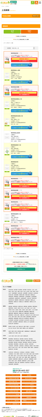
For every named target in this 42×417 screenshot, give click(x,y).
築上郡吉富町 (32, 321)
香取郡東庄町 (24, 360)
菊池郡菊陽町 (16, 294)
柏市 (9, 355)
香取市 (29, 357)
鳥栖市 (12, 331)
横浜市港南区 (11, 342)
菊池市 (21, 291)
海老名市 (25, 347)
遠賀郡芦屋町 (28, 316)
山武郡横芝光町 (11, 362)
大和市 (22, 347)
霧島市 (27, 326)
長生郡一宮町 (17, 362)
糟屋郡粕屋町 (26, 313)
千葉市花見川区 (16, 352)
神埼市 (15, 331)
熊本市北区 (29, 289)
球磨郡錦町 (16, 299)
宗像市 (20, 309)
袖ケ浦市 (13, 357)
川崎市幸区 (26, 343)
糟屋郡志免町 (31, 311)
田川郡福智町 (15, 321)
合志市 (10, 293)
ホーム (3, 6)
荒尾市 (10, 291)
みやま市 (10, 311)
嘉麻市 (24, 316)
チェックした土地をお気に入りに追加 (21, 39)
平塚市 (34, 345)
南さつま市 (10, 328)
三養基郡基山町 (27, 331)
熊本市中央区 (11, 289)
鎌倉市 (37, 345)
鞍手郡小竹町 (21, 318)
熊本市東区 (16, 289)
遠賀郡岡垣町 (11, 318)
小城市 (19, 332)
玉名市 (15, 291)
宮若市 (21, 316)
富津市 (32, 355)
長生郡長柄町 (11, 364)
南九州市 (14, 328)
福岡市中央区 (20, 306)
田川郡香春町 (11, 320)
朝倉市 (36, 309)
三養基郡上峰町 (33, 331)
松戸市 (24, 353)
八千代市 (18, 355)
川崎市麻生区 (26, 345)
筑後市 (28, 308)
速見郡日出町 (25, 335)
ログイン (32, 2)
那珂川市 (16, 311)
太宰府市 (23, 309)
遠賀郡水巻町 (34, 316)
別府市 (12, 335)
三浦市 (19, 347)
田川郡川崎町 (26, 320)
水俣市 (12, 291)
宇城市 (31, 291)
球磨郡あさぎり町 (33, 301)
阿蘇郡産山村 (32, 294)
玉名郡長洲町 (30, 293)
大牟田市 (15, 308)
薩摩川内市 (21, 326)
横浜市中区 (26, 338)
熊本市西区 (20, 289)
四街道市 (10, 357)
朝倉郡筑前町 (32, 313)
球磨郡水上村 (32, 299)
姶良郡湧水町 (31, 328)
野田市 (27, 353)
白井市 (23, 357)
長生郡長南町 (16, 364)
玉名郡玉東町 (20, 293)
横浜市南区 (31, 338)
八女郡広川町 (27, 314)
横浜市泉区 (34, 342)
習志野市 (36, 353)
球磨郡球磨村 (26, 301)
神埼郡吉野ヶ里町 (20, 331)
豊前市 (15, 316)
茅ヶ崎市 (13, 347)
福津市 (30, 309)
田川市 (37, 314)
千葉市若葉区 (27, 352)
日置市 (24, 326)
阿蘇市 (34, 291)
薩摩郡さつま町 (25, 328)
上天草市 (27, 291)
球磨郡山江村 (21, 301)
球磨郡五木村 (16, 301)
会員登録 (36, 2)
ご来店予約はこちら (21, 269)
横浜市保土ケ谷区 (12, 340)
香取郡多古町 (20, 358)
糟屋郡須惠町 (11, 313)
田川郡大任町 (32, 320)
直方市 (31, 314)
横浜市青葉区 (11, 343)
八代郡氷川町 (29, 298)
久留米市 (19, 308)
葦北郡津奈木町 (11, 299)
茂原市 (35, 358)
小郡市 (34, 308)
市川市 (15, 353)
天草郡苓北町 (11, 303)
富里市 (26, 357)
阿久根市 (13, 326)
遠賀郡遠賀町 (16, 318)
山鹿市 (18, 291)
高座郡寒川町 (11, 349)
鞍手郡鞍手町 (26, 318)
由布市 (21, 335)
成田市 (30, 353)
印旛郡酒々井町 (33, 357)
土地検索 (10, 415)
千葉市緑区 (32, 352)
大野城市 (16, 309)
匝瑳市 (12, 360)
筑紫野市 (10, 309)
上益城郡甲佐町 (17, 298)
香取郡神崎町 (15, 358)
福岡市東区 (10, 306)
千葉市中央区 (11, 352)
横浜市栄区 (30, 342)
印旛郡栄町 (10, 358)
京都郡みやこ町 (26, 321)
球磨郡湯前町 (27, 299)
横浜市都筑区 (16, 343)
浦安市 (35, 355)
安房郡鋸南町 (31, 358)
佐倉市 (33, 353)
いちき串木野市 (32, 326)
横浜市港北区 (28, 340)
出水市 (17, 326)
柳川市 (22, 308)
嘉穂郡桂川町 (32, 318)
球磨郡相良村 (11, 301)
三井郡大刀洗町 (16, 314)
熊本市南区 (25, 289)
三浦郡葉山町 (36, 347)
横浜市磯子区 (17, 340)
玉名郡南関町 (25, 293)
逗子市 (16, 347)
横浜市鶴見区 (11, 338)
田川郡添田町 (16, 320)
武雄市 (16, 332)
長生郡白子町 (32, 362)
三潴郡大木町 (22, 314)
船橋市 (18, 353)
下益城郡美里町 (14, 293)
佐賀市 (10, 331)
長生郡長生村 (27, 362)
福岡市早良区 (11, 308)
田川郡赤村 (10, 321)
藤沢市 (10, 347)
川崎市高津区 (11, 345)
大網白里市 (19, 360)
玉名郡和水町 (35, 293)
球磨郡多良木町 (21, 299)
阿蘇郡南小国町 (21, 294)
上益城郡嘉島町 (34, 296)
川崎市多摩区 (16, 345)
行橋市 (12, 316)
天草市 (37, 291)
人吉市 (36, 289)
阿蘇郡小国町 (27, 294)
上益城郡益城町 (11, 298)
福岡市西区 (30, 306)
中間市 (18, 316)
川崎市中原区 (31, 343)
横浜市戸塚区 (33, 340)
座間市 (29, 347)
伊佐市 (18, 328)
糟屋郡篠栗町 (26, 311)
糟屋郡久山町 (21, 313)
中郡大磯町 (16, 349)
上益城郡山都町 (23, 298)
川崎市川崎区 (21, 343)
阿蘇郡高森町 (11, 296)
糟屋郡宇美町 (21, 311)
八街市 (17, 357)
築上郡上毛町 (11, 323)
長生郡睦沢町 (22, 362)
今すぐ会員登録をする (24, 59)
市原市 (12, 355)
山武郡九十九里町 (30, 360)
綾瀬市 (32, 347)
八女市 (25, 308)
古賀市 (27, 309)
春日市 (13, 309)
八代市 (33, 289)
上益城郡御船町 (28, 296)
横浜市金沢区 (23, 340)
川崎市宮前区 (21, 345)
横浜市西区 (22, 338)
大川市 (31, 308)
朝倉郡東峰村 (11, 314)
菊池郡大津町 (11, 294)
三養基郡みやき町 (12, 332)
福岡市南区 (25, 306)
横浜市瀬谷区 (25, 342)
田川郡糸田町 (21, 320)
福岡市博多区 (15, 306)
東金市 (10, 360)
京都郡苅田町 (20, 321)
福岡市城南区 (35, 306)
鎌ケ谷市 (25, 355)
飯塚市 (34, 314)
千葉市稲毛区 (22, 352)
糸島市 (13, 311)
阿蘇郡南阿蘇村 (21, 296)
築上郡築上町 (16, 323)
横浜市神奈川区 (16, 338)
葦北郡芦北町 (34, 298)
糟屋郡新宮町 (16, 313)
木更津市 (21, 353)
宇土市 (24, 291)
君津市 (29, 355)
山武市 (15, 360)
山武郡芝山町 (26, 358)
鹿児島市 (10, 326)
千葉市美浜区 (11, 353)
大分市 (10, 335)
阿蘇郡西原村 (16, 296)
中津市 (15, 335)
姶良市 (21, 328)
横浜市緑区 (20, 342)
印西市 (20, 357)
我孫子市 (21, 355)
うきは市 (33, 309)
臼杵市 (18, 335)
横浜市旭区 (16, 342)
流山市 (15, 355)
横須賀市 (31, 345)
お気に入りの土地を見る (21, 36)
